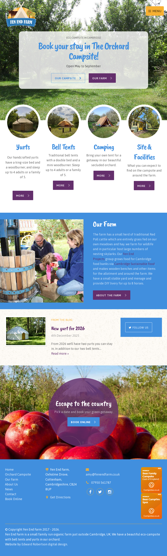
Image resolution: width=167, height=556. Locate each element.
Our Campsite (68, 78)
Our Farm (102, 78)
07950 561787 (101, 482)
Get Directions (60, 497)
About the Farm (111, 295)
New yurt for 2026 (68, 328)
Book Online (83, 421)
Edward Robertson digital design (44, 544)
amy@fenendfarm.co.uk (103, 474)
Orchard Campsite (18, 474)
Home (9, 469)
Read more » (60, 353)
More (23, 195)
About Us (11, 484)
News (9, 489)
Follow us (138, 327)
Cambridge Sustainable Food (134, 263)
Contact (10, 494)
